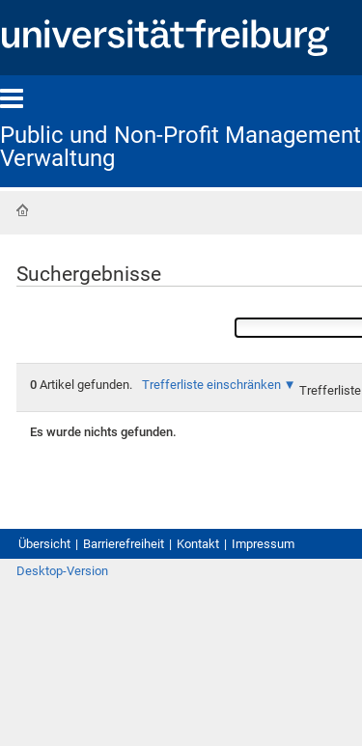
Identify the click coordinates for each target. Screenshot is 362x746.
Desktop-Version (62, 571)
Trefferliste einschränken (211, 384)
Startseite (22, 210)
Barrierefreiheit (123, 544)
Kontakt (198, 544)
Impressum (263, 544)
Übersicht (44, 544)
